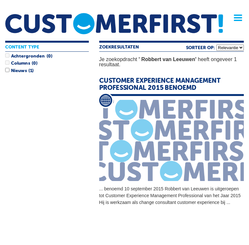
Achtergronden (28, 56)
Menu (236, 18)
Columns (20, 63)
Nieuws (19, 71)
